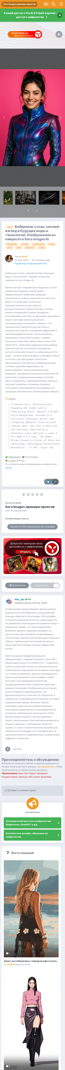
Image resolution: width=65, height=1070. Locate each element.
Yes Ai (8, 468)
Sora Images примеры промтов (30, 507)
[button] (28, 210)
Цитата (17, 749)
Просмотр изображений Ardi (31, 263)
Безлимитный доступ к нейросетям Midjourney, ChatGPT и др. (28, 823)
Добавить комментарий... (21, 790)
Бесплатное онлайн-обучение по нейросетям (27, 835)
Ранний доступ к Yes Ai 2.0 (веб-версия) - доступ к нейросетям (30, 15)
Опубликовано (31, 603)
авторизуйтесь (46, 766)
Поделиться (17, 585)
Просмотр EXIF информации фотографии (32, 526)
